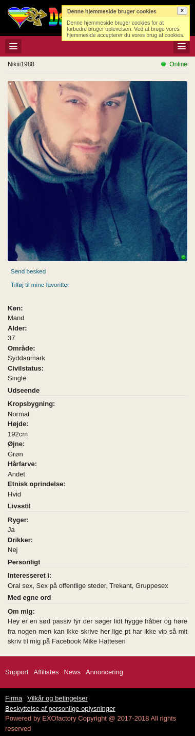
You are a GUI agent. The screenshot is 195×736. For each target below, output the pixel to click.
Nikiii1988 (21, 64)
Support (17, 672)
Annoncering (104, 672)
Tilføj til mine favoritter (40, 284)
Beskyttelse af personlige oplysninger (60, 708)
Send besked (28, 271)
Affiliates (46, 672)
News (72, 672)
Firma (13, 698)
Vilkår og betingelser (57, 698)
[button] (182, 11)
